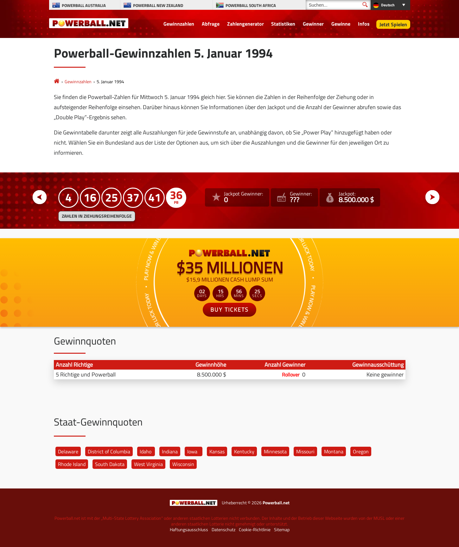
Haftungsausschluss (189, 529)
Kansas (217, 451)
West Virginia (148, 464)
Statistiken (283, 24)
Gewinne (340, 24)
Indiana (170, 451)
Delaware (68, 451)
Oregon (361, 451)
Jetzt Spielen (393, 24)
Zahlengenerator (245, 24)
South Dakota (109, 464)
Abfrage (211, 24)
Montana (333, 451)
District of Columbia (109, 451)
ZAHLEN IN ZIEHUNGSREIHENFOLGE (97, 216)
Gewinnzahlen (178, 24)
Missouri (305, 451)
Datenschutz (223, 529)
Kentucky (244, 451)
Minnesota (275, 451)
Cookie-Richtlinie (255, 529)
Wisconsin (183, 464)
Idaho (145, 451)
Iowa (192, 451)
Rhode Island (72, 464)
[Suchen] (338, 5)
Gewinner (313, 24)
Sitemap (282, 529)
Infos (364, 24)
